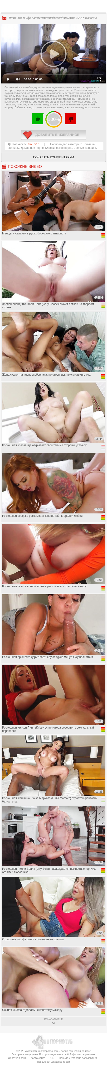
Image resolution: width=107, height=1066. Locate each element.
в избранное (53, 135)
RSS (51, 1057)
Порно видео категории (65, 144)
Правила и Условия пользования (77, 1057)
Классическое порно (58, 148)
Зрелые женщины (85, 148)
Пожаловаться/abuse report (53, 1061)
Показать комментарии (53, 157)
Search (99, 6)
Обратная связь (17, 1057)
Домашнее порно (32, 148)
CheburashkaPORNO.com (56, 7)
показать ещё (53, 1019)
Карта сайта (38, 1057)
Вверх (98, 995)
